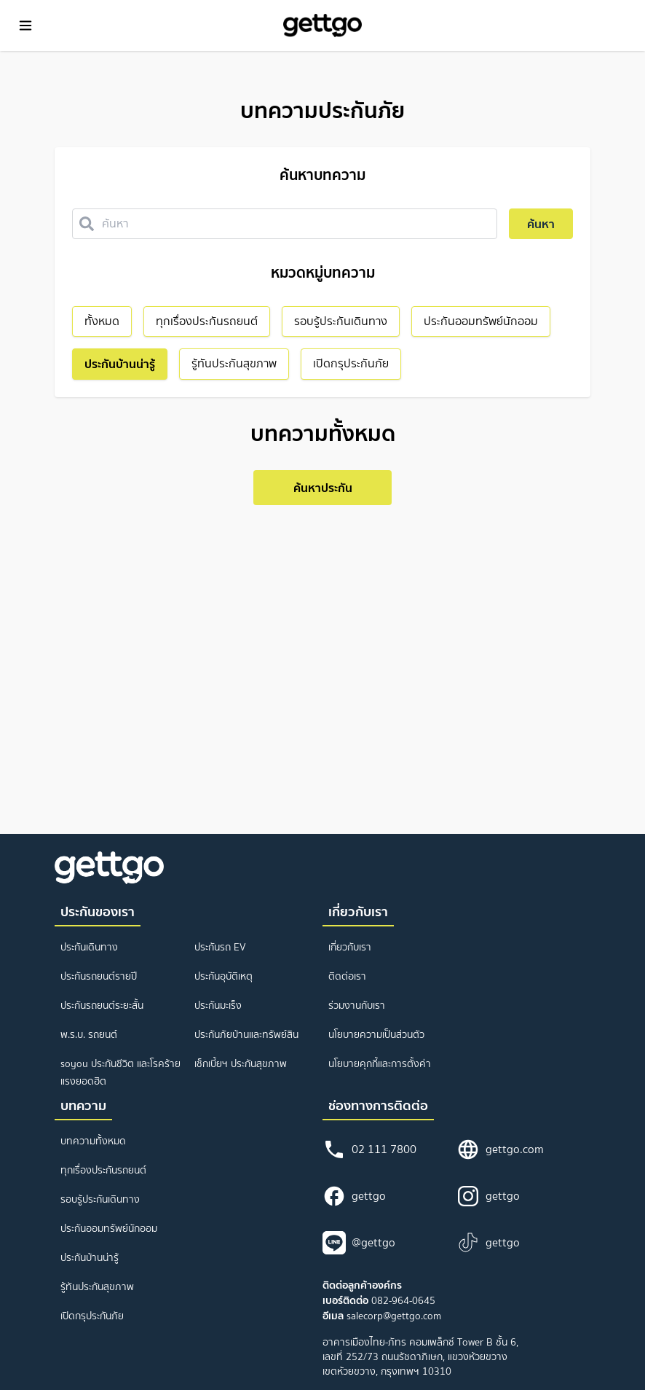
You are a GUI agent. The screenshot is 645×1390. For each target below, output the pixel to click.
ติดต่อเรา (347, 976)
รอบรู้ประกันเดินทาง (100, 1199)
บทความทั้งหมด (93, 1141)
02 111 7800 (369, 1149)
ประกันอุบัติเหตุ (223, 976)
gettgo (354, 1196)
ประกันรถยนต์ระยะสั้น (101, 1005)
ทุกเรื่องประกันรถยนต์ (103, 1170)
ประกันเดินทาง (89, 947)
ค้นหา (541, 223)
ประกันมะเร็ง (218, 1005)
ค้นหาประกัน (322, 487)
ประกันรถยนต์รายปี (98, 976)
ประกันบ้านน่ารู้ (89, 1257)
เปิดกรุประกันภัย (92, 1316)
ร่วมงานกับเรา (356, 1005)
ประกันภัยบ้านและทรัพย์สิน (246, 1034)
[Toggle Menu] (25, 25)
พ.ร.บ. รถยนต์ (88, 1034)
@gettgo (358, 1242)
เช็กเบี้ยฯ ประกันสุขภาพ (240, 1063)
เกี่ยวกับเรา (349, 947)
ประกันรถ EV (220, 947)
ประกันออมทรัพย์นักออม (108, 1228)
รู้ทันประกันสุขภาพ (97, 1287)
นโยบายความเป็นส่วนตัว (376, 1034)
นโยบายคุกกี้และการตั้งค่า (379, 1063)
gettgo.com (500, 1149)
